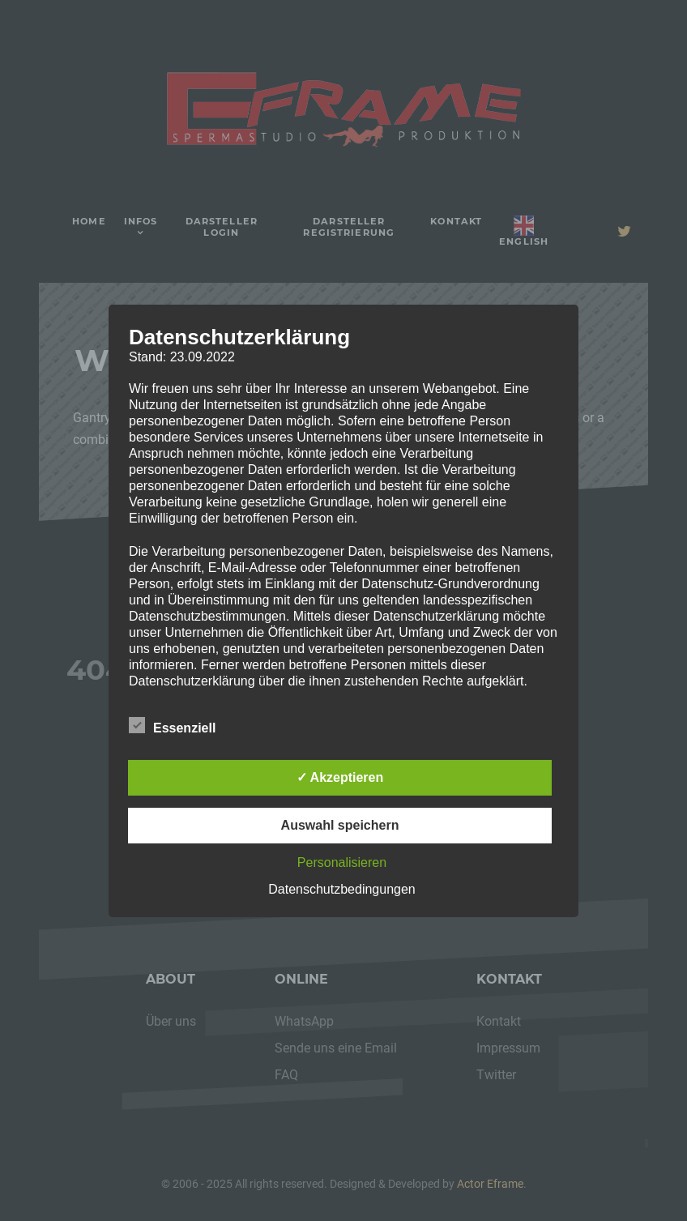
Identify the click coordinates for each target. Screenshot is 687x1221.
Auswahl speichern (340, 825)
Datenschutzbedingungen (341, 889)
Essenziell (172, 725)
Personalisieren (341, 862)
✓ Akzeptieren (340, 777)
